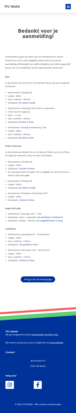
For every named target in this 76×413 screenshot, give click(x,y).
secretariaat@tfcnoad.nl (38, 355)
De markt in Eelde (27, 102)
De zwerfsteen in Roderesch (50, 217)
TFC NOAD (12, 6)
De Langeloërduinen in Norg (50, 220)
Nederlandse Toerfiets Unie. (45, 334)
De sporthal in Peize (29, 244)
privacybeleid (56, 342)
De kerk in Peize (26, 122)
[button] (68, 6)
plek (27, 175)
